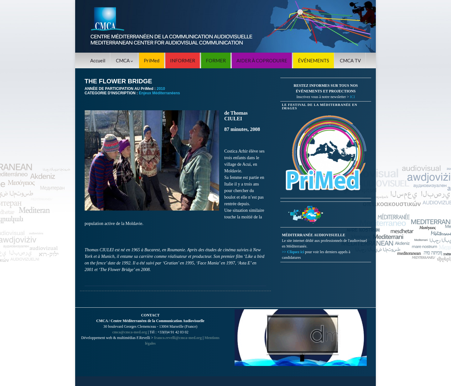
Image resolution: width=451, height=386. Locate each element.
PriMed (151, 60)
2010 (161, 88)
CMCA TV (350, 60)
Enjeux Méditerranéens (159, 93)
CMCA (124, 60)
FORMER (216, 60)
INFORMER (182, 60)
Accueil (97, 60)
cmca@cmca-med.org (129, 332)
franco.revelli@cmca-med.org (178, 338)
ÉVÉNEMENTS (313, 60)
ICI (352, 97)
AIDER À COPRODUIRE (261, 60)
